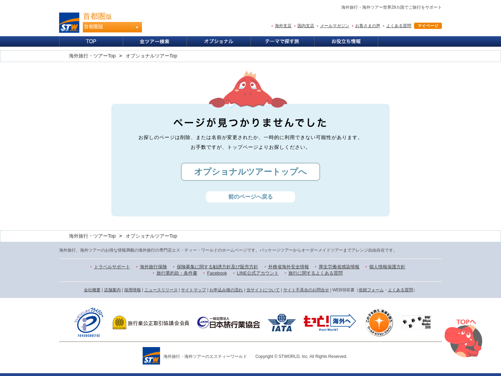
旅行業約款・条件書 (177, 273)
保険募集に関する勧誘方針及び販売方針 (217, 266)
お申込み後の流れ (226, 289)
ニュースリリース (161, 289)
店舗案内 (112, 289)
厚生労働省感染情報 (339, 266)
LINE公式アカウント (258, 273)
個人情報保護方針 (387, 266)
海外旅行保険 (153, 266)
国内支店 (305, 25)
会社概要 (92, 289)
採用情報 (132, 289)
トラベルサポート (112, 266)
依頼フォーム (371, 289)
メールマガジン (334, 25)
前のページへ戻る (250, 197)
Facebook (217, 273)
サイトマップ (193, 289)
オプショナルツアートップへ (250, 171)
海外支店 (283, 25)
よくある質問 (398, 25)
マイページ (428, 25)
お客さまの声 (367, 25)
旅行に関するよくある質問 (315, 273)
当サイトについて (263, 289)
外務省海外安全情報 (288, 266)
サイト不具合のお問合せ (306, 289)
